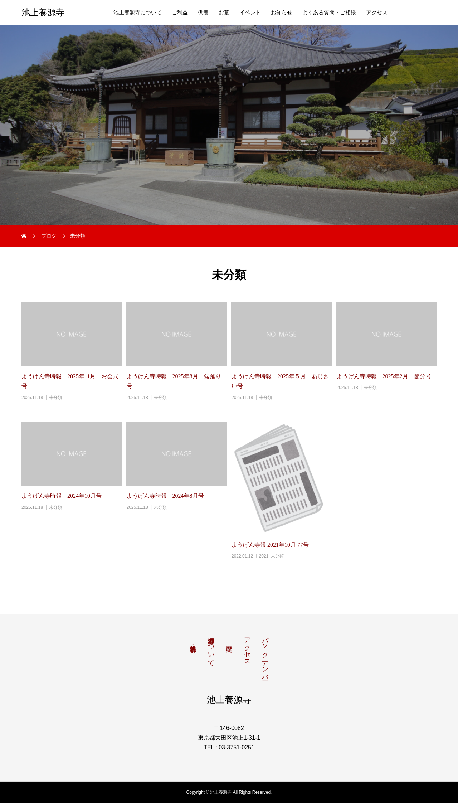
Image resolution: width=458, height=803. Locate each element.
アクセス (377, 12)
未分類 (55, 397)
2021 (264, 556)
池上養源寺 (42, 12)
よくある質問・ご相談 (329, 12)
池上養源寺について (137, 12)
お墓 (224, 12)
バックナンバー (265, 655)
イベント (250, 12)
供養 (203, 12)
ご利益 (180, 12)
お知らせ (281, 12)
